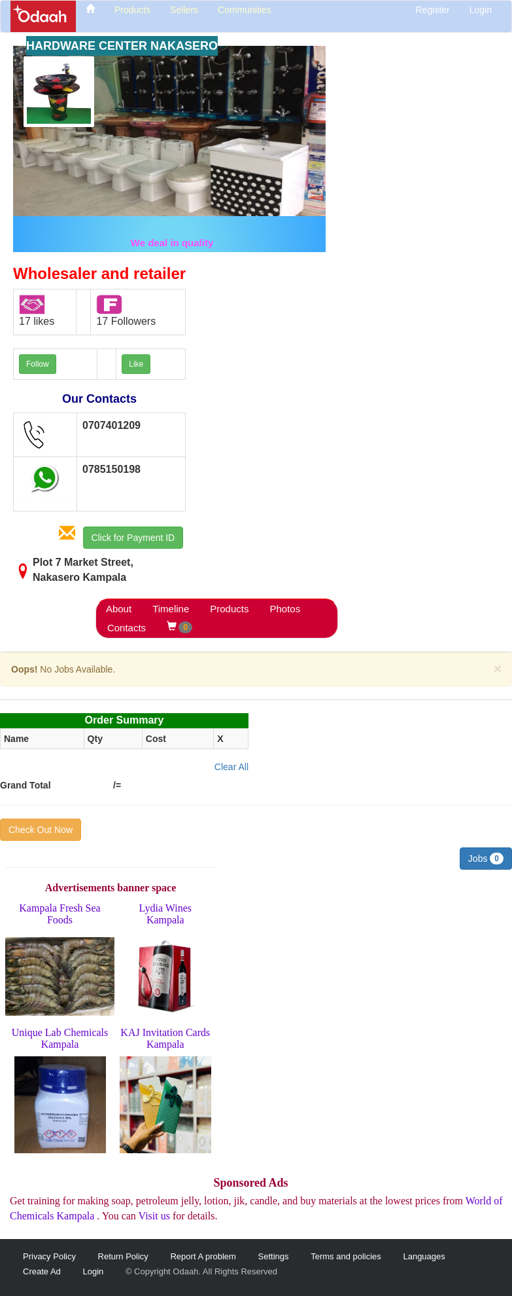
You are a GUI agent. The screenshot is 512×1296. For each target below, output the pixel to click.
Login (480, 10)
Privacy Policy (49, 1256)
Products (229, 608)
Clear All (231, 767)
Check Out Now (41, 829)
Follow (37, 364)
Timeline (170, 608)
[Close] (498, 668)
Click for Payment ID (133, 537)
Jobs (485, 858)
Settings (273, 1256)
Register (433, 10)
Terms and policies (346, 1256)
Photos (284, 608)
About (118, 608)
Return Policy (123, 1256)
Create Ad (42, 1271)
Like (136, 364)
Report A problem (202, 1256)
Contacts (126, 627)
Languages (424, 1256)
